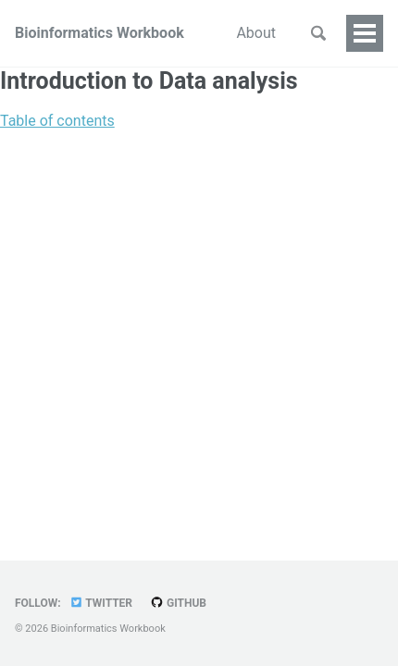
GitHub (178, 603)
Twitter (100, 603)
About (256, 33)
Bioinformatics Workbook (99, 33)
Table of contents (57, 121)
